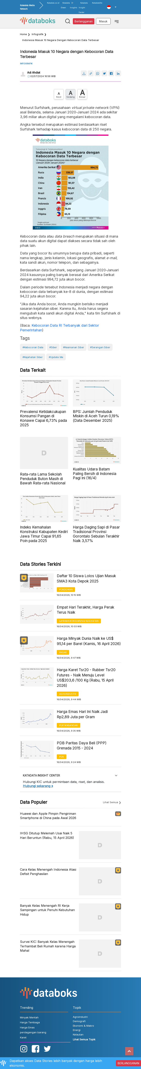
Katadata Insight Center (83, 7)
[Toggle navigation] (116, 21)
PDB (61, 756)
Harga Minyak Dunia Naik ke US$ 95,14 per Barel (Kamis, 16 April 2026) (89, 641)
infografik (37, 34)
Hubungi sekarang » (38, 786)
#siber (53, 347)
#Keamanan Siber (73, 347)
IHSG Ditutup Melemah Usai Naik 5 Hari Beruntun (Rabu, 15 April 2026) (47, 835)
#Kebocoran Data (33, 347)
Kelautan (78, 1034)
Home (23, 34)
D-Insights (73, 5)
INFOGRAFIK (26, 63)
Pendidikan (65, 589)
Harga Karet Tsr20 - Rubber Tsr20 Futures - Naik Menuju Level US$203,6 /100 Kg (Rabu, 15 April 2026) (86, 678)
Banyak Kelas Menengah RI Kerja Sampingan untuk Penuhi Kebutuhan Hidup (47, 910)
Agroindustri (67, 694)
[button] (111, 7)
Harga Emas (27, 1027)
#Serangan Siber (100, 347)
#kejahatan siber (33, 357)
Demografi (79, 1021)
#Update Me (56, 357)
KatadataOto (97, 3)
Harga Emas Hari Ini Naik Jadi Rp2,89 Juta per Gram (82, 714)
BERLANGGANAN (128, 1063)
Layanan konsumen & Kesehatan (78, 621)
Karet (23, 1037)
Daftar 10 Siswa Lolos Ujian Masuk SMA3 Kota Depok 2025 (86, 578)
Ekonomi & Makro (83, 1025)
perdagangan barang (33, 1032)
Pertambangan (68, 725)
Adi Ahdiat (33, 72)
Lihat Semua (110, 802)
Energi (76, 1030)
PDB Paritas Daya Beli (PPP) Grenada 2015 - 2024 (82, 746)
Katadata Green (65, 5)
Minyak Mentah (29, 1017)
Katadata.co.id (53, 3)
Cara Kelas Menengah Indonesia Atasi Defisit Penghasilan (48, 872)
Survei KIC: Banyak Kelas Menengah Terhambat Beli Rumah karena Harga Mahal (48, 946)
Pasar (63, 652)
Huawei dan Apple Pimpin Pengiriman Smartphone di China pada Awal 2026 (48, 816)
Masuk (103, 21)
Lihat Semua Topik (84, 1039)
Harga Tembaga (30, 1022)
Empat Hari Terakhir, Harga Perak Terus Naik (85, 610)
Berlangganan (84, 21)
